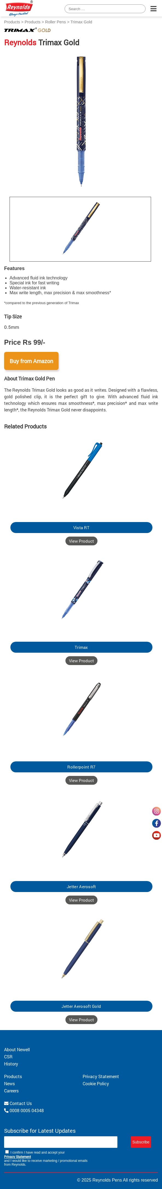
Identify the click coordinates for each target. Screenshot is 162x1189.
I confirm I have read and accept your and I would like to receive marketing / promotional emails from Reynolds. (46, 1158)
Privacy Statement (101, 1076)
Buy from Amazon (31, 360)
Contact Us (18, 1103)
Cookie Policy (96, 1083)
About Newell (17, 1049)
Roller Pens (55, 22)
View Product (81, 541)
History (11, 1064)
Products (12, 22)
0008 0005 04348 (24, 1110)
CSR (8, 1056)
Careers (11, 1090)
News (9, 1083)
